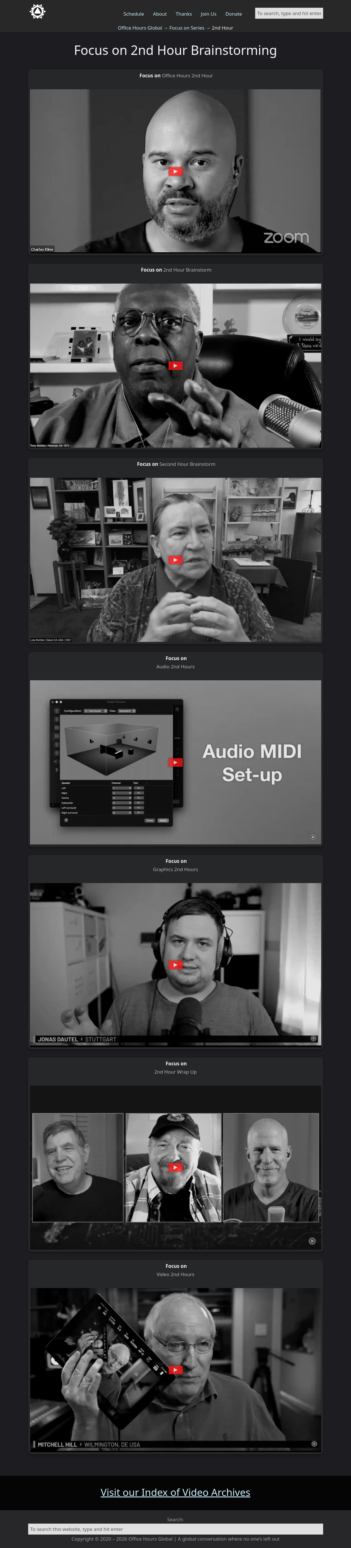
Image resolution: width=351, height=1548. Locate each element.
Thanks (184, 14)
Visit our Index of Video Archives (175, 1492)
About (160, 14)
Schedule (133, 14)
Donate (233, 14)
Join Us (209, 14)
